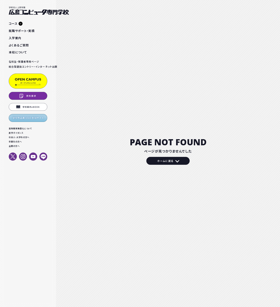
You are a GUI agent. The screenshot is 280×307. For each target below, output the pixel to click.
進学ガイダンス (16, 132)
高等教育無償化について (20, 128)
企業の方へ (14, 145)
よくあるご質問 (19, 45)
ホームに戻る (165, 161)
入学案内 (15, 38)
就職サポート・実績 (22, 30)
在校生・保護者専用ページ (24, 61)
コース (13, 23)
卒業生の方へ (15, 141)
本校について (18, 52)
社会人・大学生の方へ (19, 137)
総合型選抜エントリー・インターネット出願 (28, 66)
